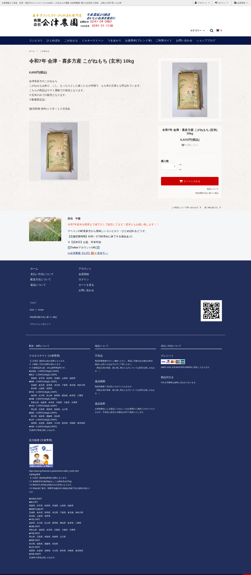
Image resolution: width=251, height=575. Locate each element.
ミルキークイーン (93, 40)
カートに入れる (189, 181)
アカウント (202, 2)
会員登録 (241, 2)
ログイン (222, 2)
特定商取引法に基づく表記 (207, 193)
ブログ (33, 302)
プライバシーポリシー (42, 318)
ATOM (40, 307)
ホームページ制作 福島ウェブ (151, 571)
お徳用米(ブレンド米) (138, 40)
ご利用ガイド (164, 40)
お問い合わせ (184, 40)
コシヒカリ (36, 40)
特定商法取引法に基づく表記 (46, 312)
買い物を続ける (213, 207)
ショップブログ (205, 40)
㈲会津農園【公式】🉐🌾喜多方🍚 (88, 253)
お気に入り (189, 145)
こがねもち (71, 40)
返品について (213, 189)
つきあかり (114, 40)
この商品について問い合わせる (186, 207)
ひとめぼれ (53, 40)
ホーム (32, 51)
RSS (31, 307)
